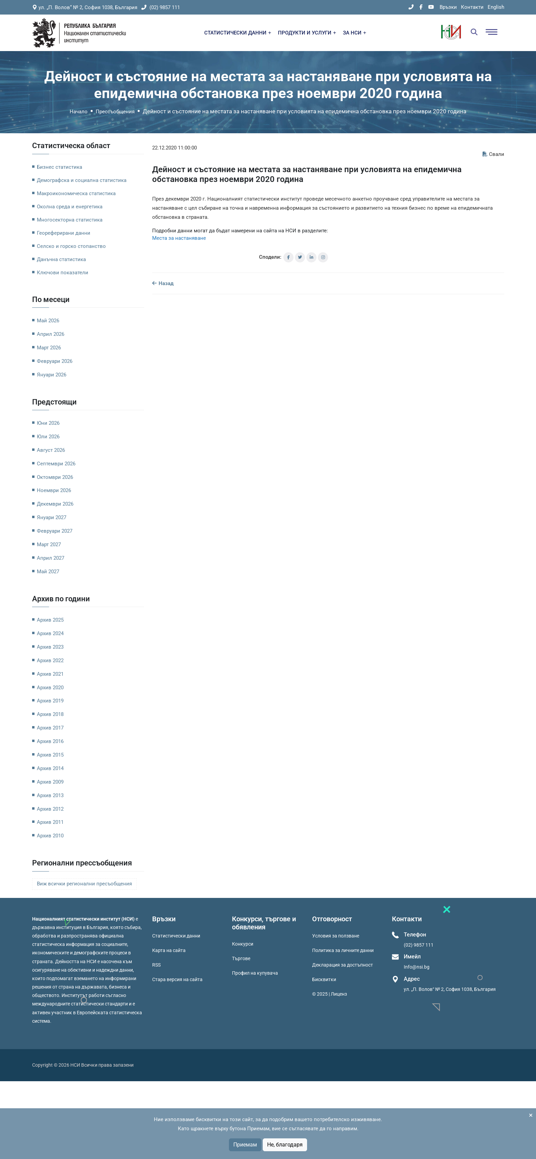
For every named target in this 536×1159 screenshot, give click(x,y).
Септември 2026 (56, 464)
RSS (156, 965)
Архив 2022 (50, 660)
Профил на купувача (255, 973)
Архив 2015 (50, 755)
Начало (79, 112)
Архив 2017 (50, 728)
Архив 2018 (50, 714)
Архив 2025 (50, 620)
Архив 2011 (50, 822)
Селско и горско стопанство (71, 246)
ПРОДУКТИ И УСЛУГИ (307, 33)
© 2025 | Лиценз (329, 994)
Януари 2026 (51, 375)
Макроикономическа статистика (76, 193)
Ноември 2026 (54, 490)
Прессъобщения (115, 112)
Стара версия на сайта (177, 979)
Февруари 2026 (54, 361)
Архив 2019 (50, 701)
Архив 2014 (50, 768)
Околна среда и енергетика (69, 207)
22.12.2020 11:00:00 (174, 148)
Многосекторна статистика (69, 220)
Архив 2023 (50, 647)
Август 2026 (51, 450)
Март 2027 (49, 544)
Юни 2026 (48, 423)
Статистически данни (176, 935)
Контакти (472, 7)
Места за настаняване (179, 238)
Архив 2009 (50, 782)
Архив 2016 (50, 741)
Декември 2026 (55, 504)
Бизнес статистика (59, 167)
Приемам (245, 1144)
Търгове (241, 958)
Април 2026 (50, 334)
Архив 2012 (50, 809)
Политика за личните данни (343, 950)
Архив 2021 (50, 674)
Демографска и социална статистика (81, 180)
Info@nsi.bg (416, 967)
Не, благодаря (285, 1144)
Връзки (448, 7)
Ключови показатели (62, 273)
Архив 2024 (50, 633)
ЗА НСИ (354, 33)
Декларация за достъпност (342, 965)
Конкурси (242, 944)
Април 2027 (50, 558)
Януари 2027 (51, 517)
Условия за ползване (335, 935)
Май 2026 (48, 321)
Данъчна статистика (61, 259)
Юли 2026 (48, 437)
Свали (493, 154)
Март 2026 (49, 348)
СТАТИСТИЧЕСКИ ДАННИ (237, 33)
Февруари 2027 (54, 531)
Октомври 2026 (55, 477)
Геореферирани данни (63, 233)
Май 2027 (48, 572)
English (496, 7)
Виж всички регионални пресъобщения (84, 884)
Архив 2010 (50, 836)
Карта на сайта (169, 950)
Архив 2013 (50, 795)
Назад (162, 283)
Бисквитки (324, 979)
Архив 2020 (50, 688)
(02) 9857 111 (160, 7)
